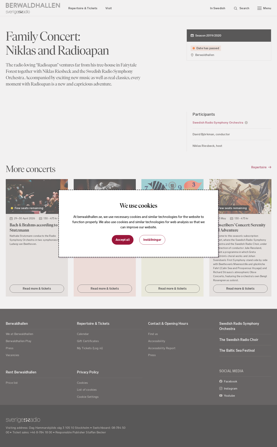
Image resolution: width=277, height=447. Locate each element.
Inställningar (152, 240)
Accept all (123, 240)
